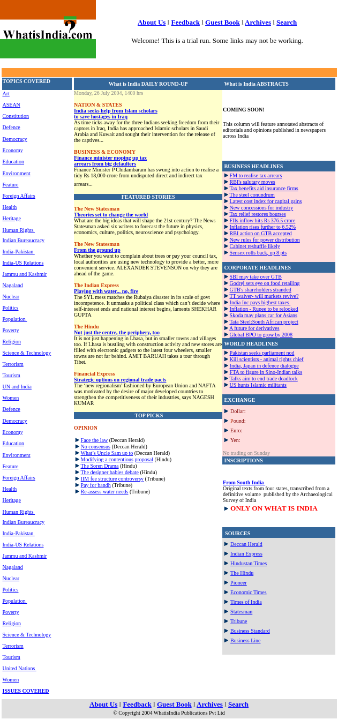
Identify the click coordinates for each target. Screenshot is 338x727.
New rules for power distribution (265, 240)
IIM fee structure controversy (112, 479)
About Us (152, 22)
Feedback (185, 22)
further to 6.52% (278, 227)
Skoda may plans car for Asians (263, 315)
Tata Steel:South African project (263, 322)
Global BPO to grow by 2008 (261, 335)
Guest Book (222, 22)
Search (286, 22)
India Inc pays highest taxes (260, 302)
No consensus (95, 446)
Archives (258, 22)
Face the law (94, 440)
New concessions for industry (262, 208)
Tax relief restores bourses (257, 214)
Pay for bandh (96, 485)
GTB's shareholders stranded (260, 290)
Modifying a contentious (107, 459)
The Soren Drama (99, 466)
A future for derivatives (254, 328)
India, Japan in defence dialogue (264, 366)
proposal (143, 459)
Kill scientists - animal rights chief (267, 359)
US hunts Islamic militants (258, 385)
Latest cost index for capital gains (266, 201)
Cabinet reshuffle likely (255, 246)
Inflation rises (245, 227)
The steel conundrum (251, 195)
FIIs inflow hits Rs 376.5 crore (263, 220)
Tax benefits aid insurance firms (263, 188)
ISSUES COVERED (26, 691)
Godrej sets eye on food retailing (265, 283)
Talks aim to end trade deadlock (263, 378)
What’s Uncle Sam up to (106, 453)
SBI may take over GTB (256, 277)
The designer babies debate (109, 472)
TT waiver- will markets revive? (263, 296)
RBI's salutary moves (252, 182)
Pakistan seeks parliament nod (262, 353)
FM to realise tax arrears (256, 175)
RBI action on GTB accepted (261, 233)
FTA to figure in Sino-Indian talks (266, 372)
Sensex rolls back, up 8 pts (258, 253)
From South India (244, 482)
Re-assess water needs (105, 491)
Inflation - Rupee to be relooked (264, 309)
